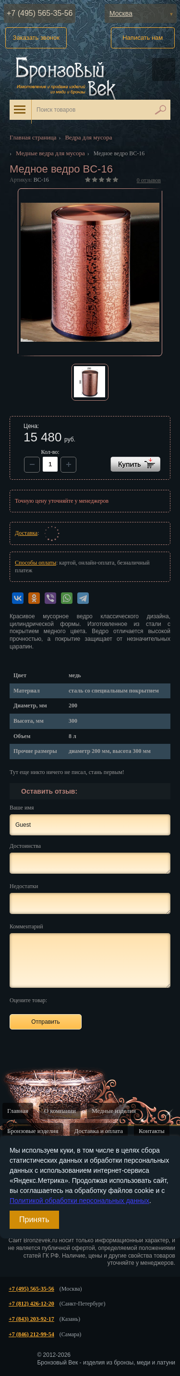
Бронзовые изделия (33, 1130)
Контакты (152, 1130)
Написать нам (142, 37)
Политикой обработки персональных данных (79, 1200)
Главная (17, 1110)
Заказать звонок (36, 37)
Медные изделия (114, 1110)
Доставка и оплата (98, 1130)
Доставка (26, 533)
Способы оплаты (35, 562)
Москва (120, 13)
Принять (34, 1219)
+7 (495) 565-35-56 (39, 13)
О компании (60, 1110)
